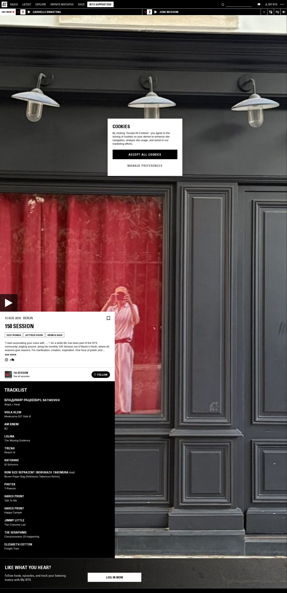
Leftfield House (34, 335)
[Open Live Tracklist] (277, 12)
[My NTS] (271, 4)
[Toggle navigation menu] (282, 4)
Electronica (14, 335)
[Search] (223, 4)
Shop (81, 4)
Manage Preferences (144, 166)
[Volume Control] (283, 12)
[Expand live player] (264, 12)
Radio (14, 4)
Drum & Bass (54, 335)
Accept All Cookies (145, 154)
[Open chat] (259, 4)
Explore (40, 4)
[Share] (99, 318)
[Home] (4, 4)
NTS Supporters (100, 4)
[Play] (9, 303)
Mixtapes (62, 4)
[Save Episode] (108, 318)
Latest (26, 4)
